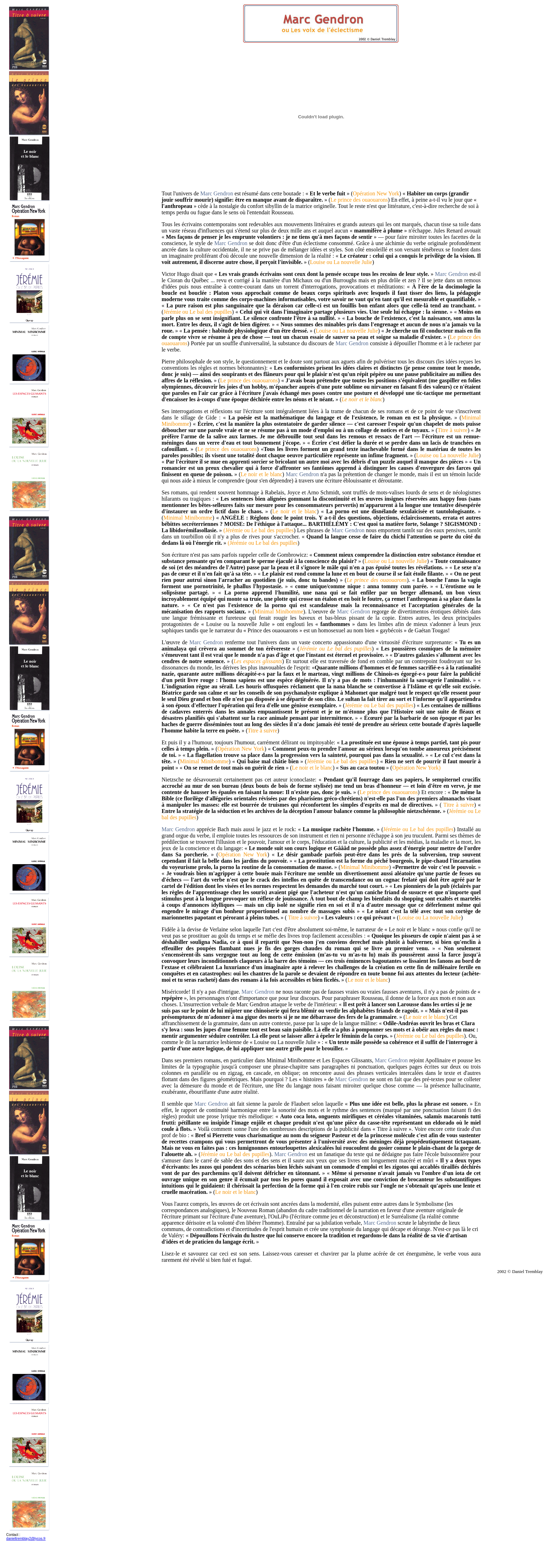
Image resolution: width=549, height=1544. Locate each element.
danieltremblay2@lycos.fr (26, 1538)
